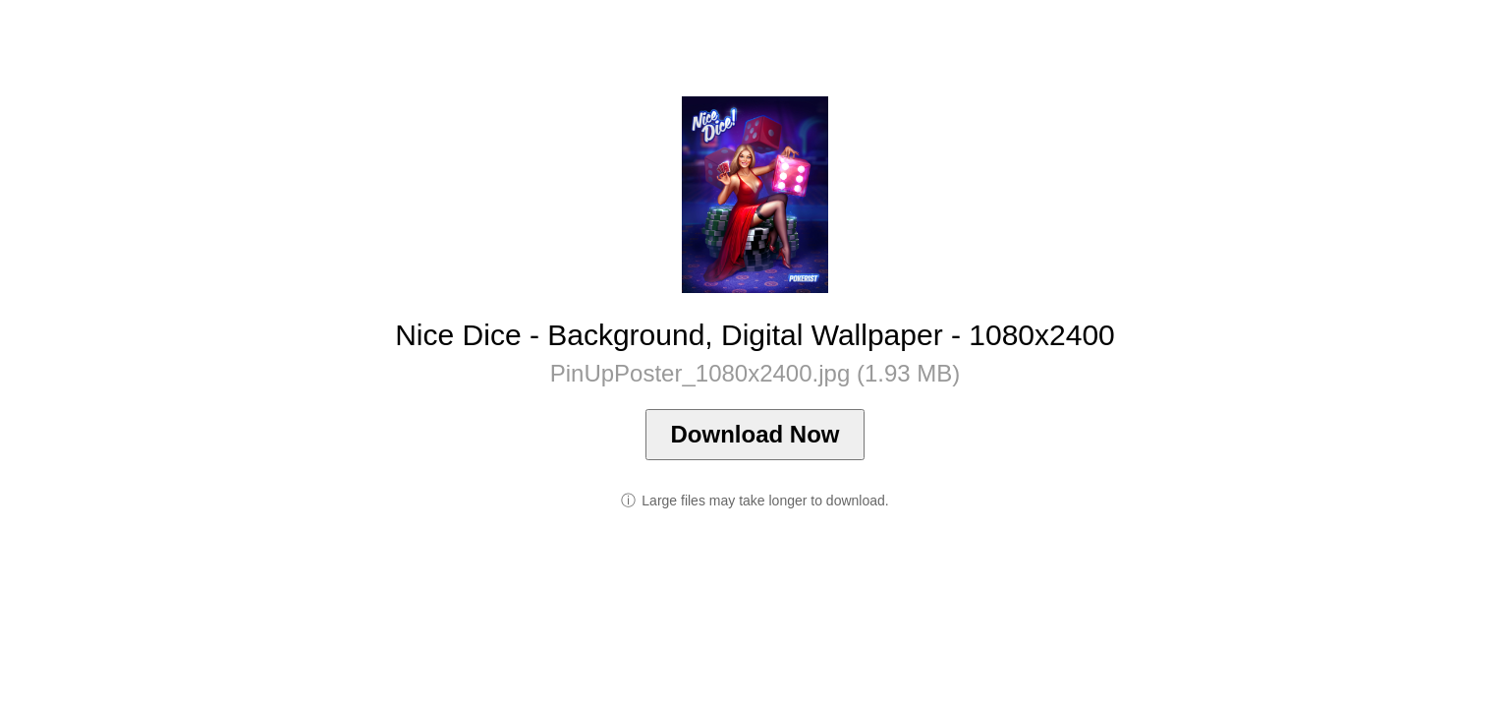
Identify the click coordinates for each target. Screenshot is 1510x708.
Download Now (755, 434)
